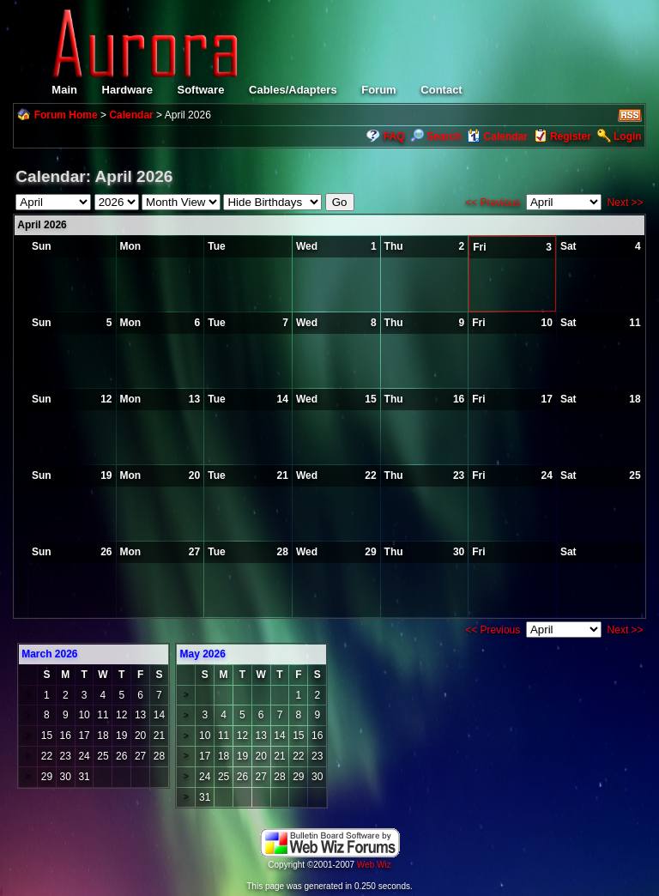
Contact (441, 89)
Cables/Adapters (293, 89)
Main (64, 89)
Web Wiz (374, 864)
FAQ (394, 136)
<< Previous (492, 203)
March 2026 (49, 654)
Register (570, 136)
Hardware (127, 89)
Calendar (131, 115)
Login (628, 136)
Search (435, 136)
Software (200, 89)
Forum (378, 89)
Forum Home (66, 115)
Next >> (626, 203)
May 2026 (202, 654)
